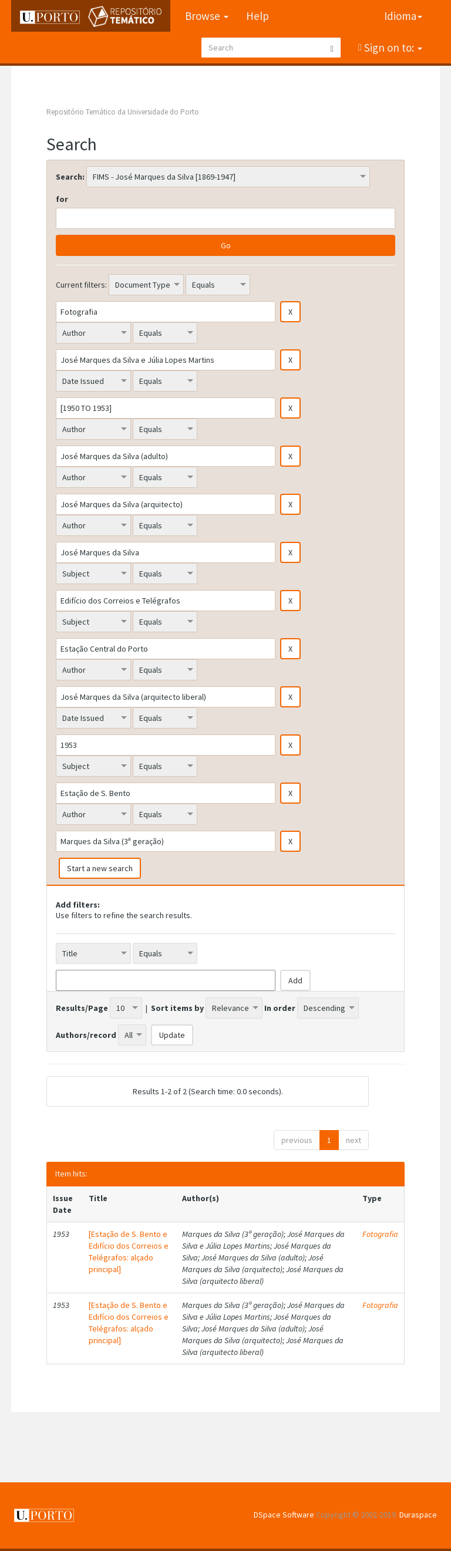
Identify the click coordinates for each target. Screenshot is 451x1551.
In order (279, 1008)
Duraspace (418, 1514)
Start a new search (100, 868)
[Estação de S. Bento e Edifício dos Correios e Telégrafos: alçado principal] (129, 1251)
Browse (206, 16)
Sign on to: (392, 48)
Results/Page (82, 1008)
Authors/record (86, 1035)
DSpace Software (284, 1514)
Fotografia (380, 1234)
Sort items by (177, 1008)
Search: (70, 176)
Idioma (403, 16)
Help (257, 16)
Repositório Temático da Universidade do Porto (122, 112)
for (62, 199)
